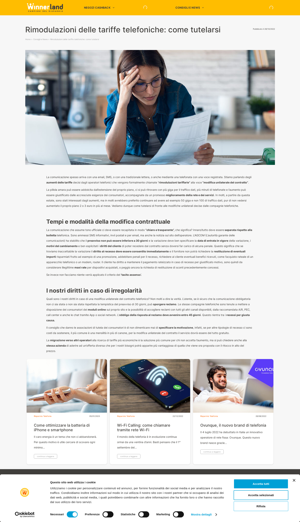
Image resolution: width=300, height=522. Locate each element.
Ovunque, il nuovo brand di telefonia (233, 425)
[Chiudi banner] (294, 480)
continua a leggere (45, 456)
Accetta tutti (261, 483)
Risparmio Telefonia (42, 416)
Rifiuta (261, 506)
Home (28, 39)
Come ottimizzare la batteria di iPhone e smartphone (62, 427)
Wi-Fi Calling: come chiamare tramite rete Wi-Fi (143, 427)
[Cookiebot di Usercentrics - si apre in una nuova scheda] (25, 514)
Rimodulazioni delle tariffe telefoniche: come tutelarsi (74, 39)
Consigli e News (40, 39)
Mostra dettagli (201, 514)
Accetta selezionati (261, 495)
